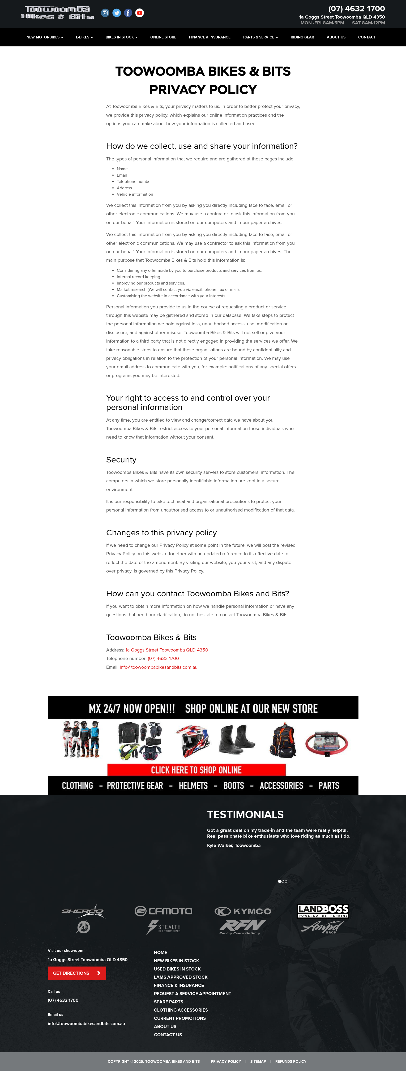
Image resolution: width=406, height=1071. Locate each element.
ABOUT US (336, 37)
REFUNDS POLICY (290, 1061)
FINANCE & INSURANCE (209, 37)
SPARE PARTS (168, 1002)
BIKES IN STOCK (122, 37)
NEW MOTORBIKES (45, 37)
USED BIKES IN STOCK (177, 969)
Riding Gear (302, 37)
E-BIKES (84, 37)
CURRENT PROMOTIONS (180, 1018)
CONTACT (367, 37)
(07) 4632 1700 (356, 9)
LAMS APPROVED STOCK (181, 977)
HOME (160, 952)
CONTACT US (168, 1035)
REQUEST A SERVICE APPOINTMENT (192, 993)
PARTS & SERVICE (260, 37)
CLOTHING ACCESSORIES (181, 1010)
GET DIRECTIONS (77, 973)
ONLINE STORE (163, 37)
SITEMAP (258, 1061)
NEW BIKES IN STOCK (176, 961)
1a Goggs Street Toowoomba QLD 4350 (342, 17)
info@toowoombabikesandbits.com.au (159, 667)
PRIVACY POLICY (226, 1061)
